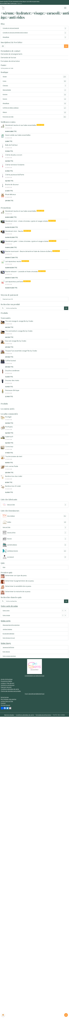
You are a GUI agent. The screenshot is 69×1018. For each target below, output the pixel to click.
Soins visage (6, 615)
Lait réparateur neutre (13, 261)
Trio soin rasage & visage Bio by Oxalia (19, 321)
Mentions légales (9, 715)
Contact (3, 703)
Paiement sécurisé (6, 687)
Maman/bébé (34, 90)
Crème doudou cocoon (13, 155)
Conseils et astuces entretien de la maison (34, 33)
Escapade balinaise (8, 633)
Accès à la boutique (6, 679)
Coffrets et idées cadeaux (34, 108)
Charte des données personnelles (11, 691)
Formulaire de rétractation (10, 61)
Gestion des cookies (59, 715)
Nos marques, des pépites (8, 699)
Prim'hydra (9, 427)
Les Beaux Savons (34, 551)
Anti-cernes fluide (11, 466)
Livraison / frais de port (7, 683)
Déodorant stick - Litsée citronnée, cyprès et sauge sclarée (26, 221)
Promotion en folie (34, 117)
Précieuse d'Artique (12, 390)
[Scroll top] (66, 1015)
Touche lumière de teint (13, 456)
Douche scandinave (12, 371)
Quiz (4, 567)
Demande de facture (8, 58)
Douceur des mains (12, 380)
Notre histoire (5, 697)
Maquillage (34, 37)
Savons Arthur (34, 532)
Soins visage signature (9, 656)
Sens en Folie (34, 527)
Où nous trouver (5, 705)
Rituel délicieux (10, 194)
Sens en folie (34, 505)
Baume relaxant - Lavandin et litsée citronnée (21, 271)
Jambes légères (7, 629)
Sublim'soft (9, 437)
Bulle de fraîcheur (11, 145)
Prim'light (8, 417)
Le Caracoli (34, 557)
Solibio (34, 522)
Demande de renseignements (11, 54)
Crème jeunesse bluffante (14, 175)
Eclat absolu (6, 651)
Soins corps (6, 610)
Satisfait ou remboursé (7, 685)
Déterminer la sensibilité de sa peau (18, 586)
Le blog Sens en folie (7, 701)
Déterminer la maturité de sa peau (17, 592)
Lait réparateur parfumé (14, 282)
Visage (34, 76)
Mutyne (34, 539)
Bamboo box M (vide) (13, 486)
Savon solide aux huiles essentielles (17, 135)
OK (66, 46)
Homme (34, 94)
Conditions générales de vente (10, 689)
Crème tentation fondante (14, 165)
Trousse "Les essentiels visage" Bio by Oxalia (21, 351)
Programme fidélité (6, 681)
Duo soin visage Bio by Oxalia (15, 341)
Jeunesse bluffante (8, 647)
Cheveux (34, 85)
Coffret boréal (10, 361)
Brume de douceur (12, 184)
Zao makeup (34, 516)
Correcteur (9, 447)
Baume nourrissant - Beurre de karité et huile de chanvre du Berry (28, 251)
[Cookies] (3, 1015)
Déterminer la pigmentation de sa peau (19, 581)
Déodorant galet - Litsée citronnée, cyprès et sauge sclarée (27, 241)
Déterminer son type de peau (16, 575)
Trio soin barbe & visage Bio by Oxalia (18, 331)
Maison (34, 112)
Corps (34, 81)
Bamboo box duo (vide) (13, 476)
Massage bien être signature (11, 625)
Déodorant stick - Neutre (14, 231)
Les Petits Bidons (34, 545)
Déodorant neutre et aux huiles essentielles (21, 125)
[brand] (3, 7)
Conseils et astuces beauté (34, 28)
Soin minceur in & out (9, 638)
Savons (34, 99)
